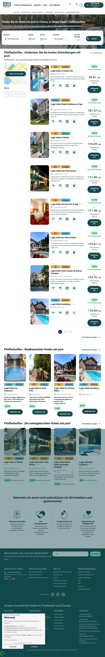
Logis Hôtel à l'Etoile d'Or (64, 71)
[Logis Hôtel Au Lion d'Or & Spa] (39, 212)
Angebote (37, 5)
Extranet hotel (57, 575)
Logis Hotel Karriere (59, 586)
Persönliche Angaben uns (86, 575)
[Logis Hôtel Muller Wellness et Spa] (39, 112)
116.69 (94, 144)
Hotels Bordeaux (59, 629)
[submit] (95, 554)
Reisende (56, 35)
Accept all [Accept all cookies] (34, 646)
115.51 (94, 244)
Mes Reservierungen (35, 572)
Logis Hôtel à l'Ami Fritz (37, 389)
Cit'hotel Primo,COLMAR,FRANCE (89, 631)
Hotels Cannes (58, 626)
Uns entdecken (54, 5)
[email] (70, 553)
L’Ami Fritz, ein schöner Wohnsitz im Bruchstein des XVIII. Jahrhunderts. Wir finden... (40, 399)
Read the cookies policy (10, 640)
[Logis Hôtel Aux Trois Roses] (39, 178)
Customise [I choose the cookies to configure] (12, 646)
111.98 (94, 177)
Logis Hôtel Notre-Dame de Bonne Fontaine (62, 464)
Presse (55, 577)
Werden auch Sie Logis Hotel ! (62, 572)
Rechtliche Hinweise (84, 572)
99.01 (94, 77)
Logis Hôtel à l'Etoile (62, 137)
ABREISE (42, 35)
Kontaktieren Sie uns (35, 575)
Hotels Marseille (59, 617)
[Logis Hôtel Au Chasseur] (15, 367)
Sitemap (80, 586)
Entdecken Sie (94, 89)
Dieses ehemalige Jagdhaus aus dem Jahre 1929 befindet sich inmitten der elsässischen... (14, 399)
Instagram (58, 594)
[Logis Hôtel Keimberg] (39, 312)
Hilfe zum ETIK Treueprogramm (39, 577)
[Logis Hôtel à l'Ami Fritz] (40, 367)
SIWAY (75, 650)
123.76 (94, 277)
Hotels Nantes (58, 614)
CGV (79, 580)
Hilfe (79, 583)
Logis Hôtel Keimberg (63, 304)
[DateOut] (46, 39)
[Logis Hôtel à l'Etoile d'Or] (39, 78)
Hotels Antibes (58, 620)
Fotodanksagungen (84, 589)
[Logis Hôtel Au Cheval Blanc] (39, 245)
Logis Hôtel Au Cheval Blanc (66, 237)
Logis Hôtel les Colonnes (86, 463)
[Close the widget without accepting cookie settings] (12, 615)
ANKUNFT (30, 35)
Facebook (52, 594)
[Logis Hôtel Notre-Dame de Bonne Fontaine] (39, 278)
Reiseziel (6, 35)
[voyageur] (60, 39)
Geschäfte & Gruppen (60, 583)
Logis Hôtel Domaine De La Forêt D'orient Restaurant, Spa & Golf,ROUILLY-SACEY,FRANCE (89, 626)
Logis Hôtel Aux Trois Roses (66, 171)
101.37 (94, 110)
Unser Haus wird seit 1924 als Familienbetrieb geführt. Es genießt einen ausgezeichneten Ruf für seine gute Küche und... (68, 245)
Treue (45, 5)
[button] (4, 653)
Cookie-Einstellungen (84, 577)
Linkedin (63, 594)
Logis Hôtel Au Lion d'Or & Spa (67, 204)
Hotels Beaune (58, 623)
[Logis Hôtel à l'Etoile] (39, 145)
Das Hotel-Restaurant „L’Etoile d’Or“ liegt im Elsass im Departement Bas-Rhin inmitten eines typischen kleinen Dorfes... (68, 79)
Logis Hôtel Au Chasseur (11, 389)
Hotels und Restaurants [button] (23, 5)
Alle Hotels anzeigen (91, 337)
